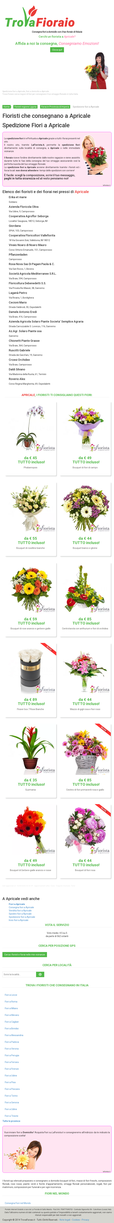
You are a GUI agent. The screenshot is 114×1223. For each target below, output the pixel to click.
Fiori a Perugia (12, 1055)
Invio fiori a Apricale (18, 920)
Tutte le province (11, 1121)
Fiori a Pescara (12, 1089)
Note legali (65, 1220)
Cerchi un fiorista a (57, 36)
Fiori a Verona (12, 1048)
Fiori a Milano (11, 1008)
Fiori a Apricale (17, 904)
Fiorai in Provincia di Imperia (55, 106)
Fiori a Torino (11, 1095)
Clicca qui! (57, 49)
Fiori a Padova (12, 1042)
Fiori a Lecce (11, 995)
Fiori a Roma (11, 1001)
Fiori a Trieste (11, 1116)
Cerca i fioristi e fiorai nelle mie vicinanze (24, 954)
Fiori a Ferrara (12, 1062)
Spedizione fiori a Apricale (22, 917)
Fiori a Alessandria (14, 1035)
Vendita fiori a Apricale (20, 910)
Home (7, 106)
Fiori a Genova (12, 1102)
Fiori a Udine (11, 1075)
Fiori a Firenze (12, 1069)
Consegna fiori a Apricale (21, 907)
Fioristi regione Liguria (25, 106)
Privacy (85, 1220)
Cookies (76, 1220)
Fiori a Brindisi (12, 1028)
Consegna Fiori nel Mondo (18, 1203)
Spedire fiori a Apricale (20, 913)
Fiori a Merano (12, 1015)
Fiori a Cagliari (12, 1022)
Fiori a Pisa (10, 1082)
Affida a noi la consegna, (57, 43)
